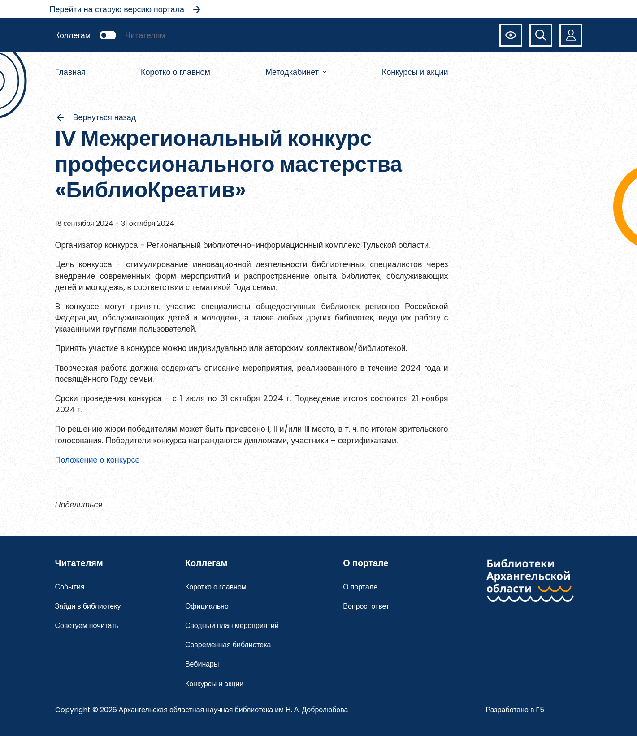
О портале (360, 587)
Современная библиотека (228, 645)
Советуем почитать (87, 625)
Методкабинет (296, 72)
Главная (70, 72)
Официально (207, 606)
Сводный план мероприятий (232, 625)
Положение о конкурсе (97, 459)
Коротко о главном (175, 72)
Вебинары (202, 664)
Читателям (145, 35)
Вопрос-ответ (366, 606)
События (70, 587)
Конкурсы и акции (415, 72)
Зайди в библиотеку (88, 606)
